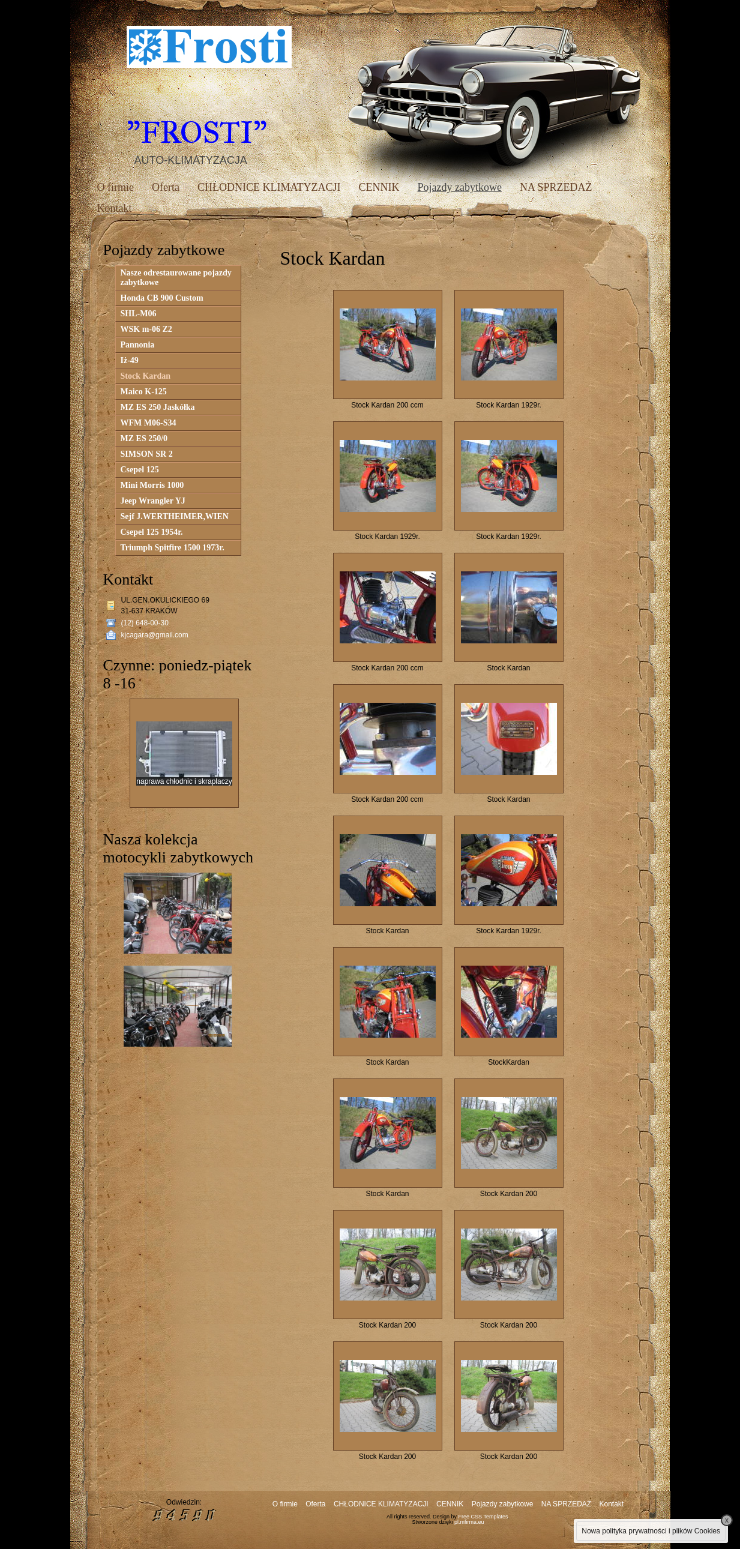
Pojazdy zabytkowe (459, 187)
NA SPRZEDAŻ (556, 187)
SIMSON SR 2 (147, 454)
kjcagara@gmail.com (154, 635)
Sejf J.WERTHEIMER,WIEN (175, 516)
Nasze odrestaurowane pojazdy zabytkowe (176, 277)
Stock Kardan (146, 375)
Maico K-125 (144, 391)
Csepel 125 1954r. (152, 532)
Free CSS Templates (483, 1517)
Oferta (165, 187)
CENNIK (378, 187)
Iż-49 (130, 360)
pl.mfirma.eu (469, 1522)
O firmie (115, 187)
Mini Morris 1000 (152, 485)
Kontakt (114, 208)
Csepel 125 (140, 469)
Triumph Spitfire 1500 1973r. (172, 547)
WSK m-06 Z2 (146, 329)
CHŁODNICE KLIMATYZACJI (268, 187)
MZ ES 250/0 (144, 438)
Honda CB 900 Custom (162, 297)
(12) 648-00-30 (145, 623)
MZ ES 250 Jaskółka (158, 407)
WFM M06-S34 (148, 422)
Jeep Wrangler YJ (153, 500)
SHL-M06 (139, 313)
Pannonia (138, 344)
